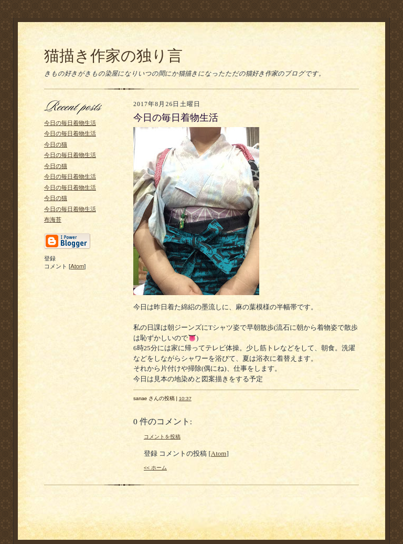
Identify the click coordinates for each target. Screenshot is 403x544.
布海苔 (52, 219)
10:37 (185, 398)
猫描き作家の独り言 (113, 55)
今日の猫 (55, 144)
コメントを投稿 (162, 437)
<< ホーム (155, 467)
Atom (77, 266)
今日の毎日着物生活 (70, 123)
